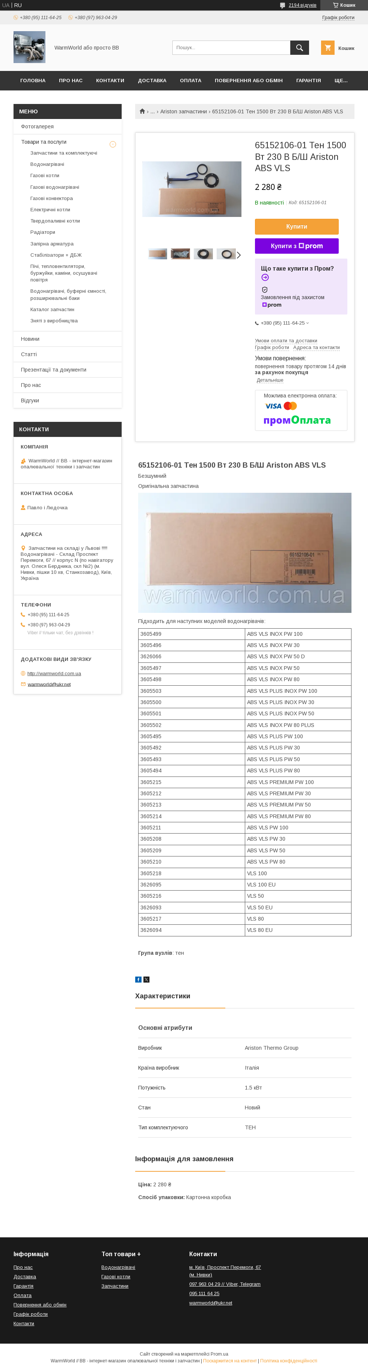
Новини (30, 339)
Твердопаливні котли (55, 221)
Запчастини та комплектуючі (63, 153)
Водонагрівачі (47, 164)
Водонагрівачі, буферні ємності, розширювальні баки (68, 294)
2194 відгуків (303, 5)
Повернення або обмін (249, 80)
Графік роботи (31, 1314)
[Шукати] (299, 48)
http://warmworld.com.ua (54, 673)
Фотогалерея (37, 126)
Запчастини (114, 1286)
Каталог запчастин (52, 309)
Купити (297, 226)
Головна (32, 80)
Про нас (71, 80)
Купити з (297, 246)
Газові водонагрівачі (54, 187)
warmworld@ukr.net (49, 684)
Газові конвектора (51, 198)
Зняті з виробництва (54, 321)
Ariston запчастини (183, 111)
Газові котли (44, 175)
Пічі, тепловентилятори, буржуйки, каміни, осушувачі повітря (63, 273)
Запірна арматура (52, 244)
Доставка (152, 80)
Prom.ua (219, 1354)
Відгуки (30, 400)
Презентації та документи (53, 370)
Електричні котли (50, 209)
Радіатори (42, 232)
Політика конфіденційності (288, 1360)
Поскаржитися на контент (230, 1360)
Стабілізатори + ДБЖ (55, 255)
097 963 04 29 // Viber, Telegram (225, 1284)
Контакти (110, 80)
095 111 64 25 (204, 1293)
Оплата (190, 80)
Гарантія (308, 80)
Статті (29, 354)
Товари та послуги (43, 142)
